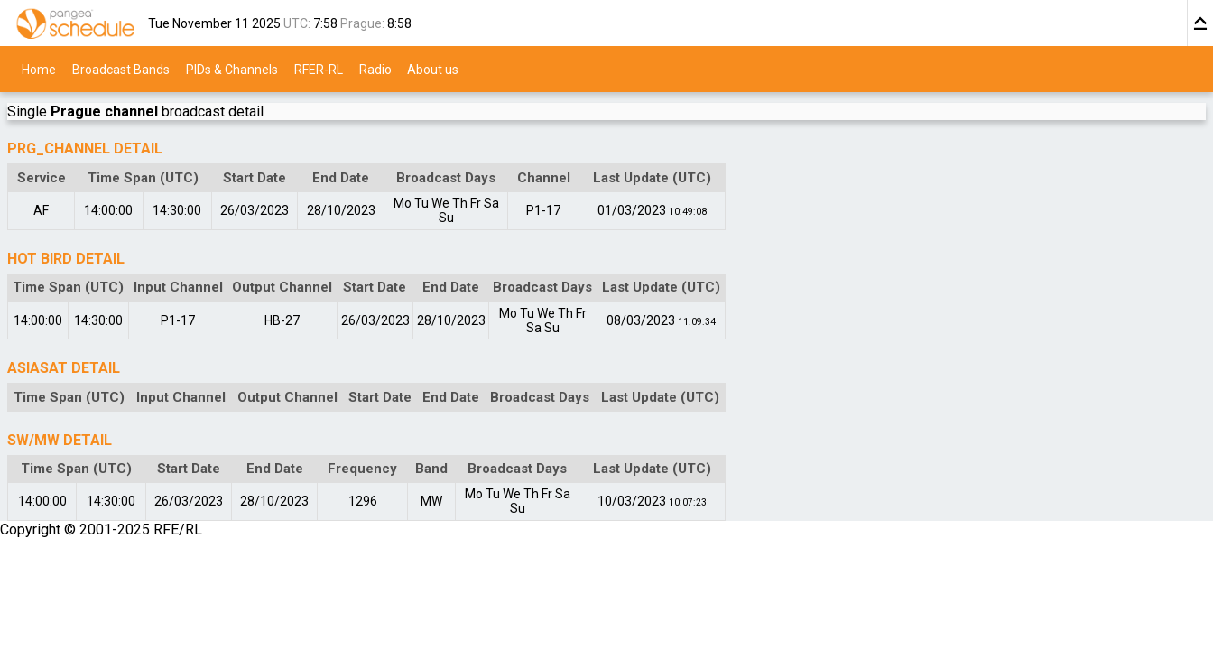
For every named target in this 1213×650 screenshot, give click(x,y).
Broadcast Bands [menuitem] (121, 68)
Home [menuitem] (39, 68)
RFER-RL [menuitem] (318, 68)
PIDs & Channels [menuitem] (232, 68)
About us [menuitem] (432, 68)
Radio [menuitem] (375, 68)
